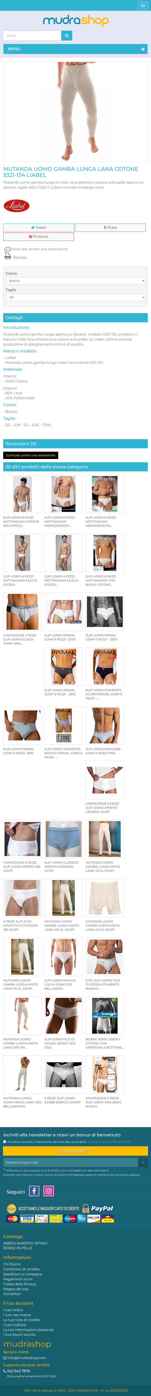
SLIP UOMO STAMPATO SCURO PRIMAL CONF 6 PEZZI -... (104, 694)
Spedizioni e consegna (22, 1274)
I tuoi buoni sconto (19, 1335)
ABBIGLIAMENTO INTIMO (25, 1243)
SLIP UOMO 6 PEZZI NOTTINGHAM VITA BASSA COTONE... (101, 580)
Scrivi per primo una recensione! (40, 249)
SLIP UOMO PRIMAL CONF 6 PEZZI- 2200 (60, 637)
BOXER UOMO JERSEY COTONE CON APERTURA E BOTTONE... (105, 1043)
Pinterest (39, 237)
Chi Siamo (12, 1264)
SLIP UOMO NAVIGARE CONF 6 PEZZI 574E (103, 751)
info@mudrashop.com (27, 1358)
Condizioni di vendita (21, 1269)
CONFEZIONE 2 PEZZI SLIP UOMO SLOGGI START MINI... (20, 639)
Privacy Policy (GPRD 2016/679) (109, 1142)
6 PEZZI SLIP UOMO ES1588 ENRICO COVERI (62, 1100)
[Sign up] (143, 1162)
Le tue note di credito (21, 1320)
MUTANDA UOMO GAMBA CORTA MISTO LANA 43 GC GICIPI (103, 926)
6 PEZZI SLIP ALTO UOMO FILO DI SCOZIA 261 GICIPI (20, 926)
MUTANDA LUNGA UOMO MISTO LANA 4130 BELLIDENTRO (22, 1102)
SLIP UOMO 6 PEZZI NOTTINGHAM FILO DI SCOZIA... (20, 580)
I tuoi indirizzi (14, 1325)
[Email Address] (70, 1162)
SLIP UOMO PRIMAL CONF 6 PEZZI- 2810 (18, 751)
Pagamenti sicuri (18, 1279)
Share (110, 228)
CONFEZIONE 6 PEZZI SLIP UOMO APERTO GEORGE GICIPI (102, 808)
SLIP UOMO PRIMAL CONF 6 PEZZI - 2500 (101, 637)
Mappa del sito (15, 1289)
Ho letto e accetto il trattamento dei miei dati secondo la (69, 1142)
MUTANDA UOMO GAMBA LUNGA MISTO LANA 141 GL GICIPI (20, 984)
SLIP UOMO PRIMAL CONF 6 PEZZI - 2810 (60, 692)
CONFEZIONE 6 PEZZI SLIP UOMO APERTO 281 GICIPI (21, 867)
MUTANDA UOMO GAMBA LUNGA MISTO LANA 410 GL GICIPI (61, 926)
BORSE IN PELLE (17, 1248)
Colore (12, 273)
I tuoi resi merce (17, 1315)
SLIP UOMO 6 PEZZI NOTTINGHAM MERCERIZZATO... (59, 522)
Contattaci (12, 1294)
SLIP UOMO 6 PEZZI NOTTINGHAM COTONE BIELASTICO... (21, 522)
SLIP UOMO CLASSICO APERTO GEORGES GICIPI (61, 867)
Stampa (15, 258)
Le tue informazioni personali (28, 1330)
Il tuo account (18, 1303)
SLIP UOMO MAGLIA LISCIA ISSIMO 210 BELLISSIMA (60, 984)
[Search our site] (32, 36)
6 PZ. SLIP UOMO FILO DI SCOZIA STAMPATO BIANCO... (103, 984)
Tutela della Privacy (19, 1284)
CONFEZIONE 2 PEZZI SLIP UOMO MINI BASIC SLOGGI (104, 1102)
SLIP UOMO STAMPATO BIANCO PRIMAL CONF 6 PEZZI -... (63, 753)
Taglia (11, 290)
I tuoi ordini (13, 1310)
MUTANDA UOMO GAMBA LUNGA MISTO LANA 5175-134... (20, 1043)
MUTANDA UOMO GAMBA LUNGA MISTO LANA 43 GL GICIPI (103, 867)
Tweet (38, 228)
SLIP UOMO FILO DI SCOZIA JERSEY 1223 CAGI (60, 1043)
